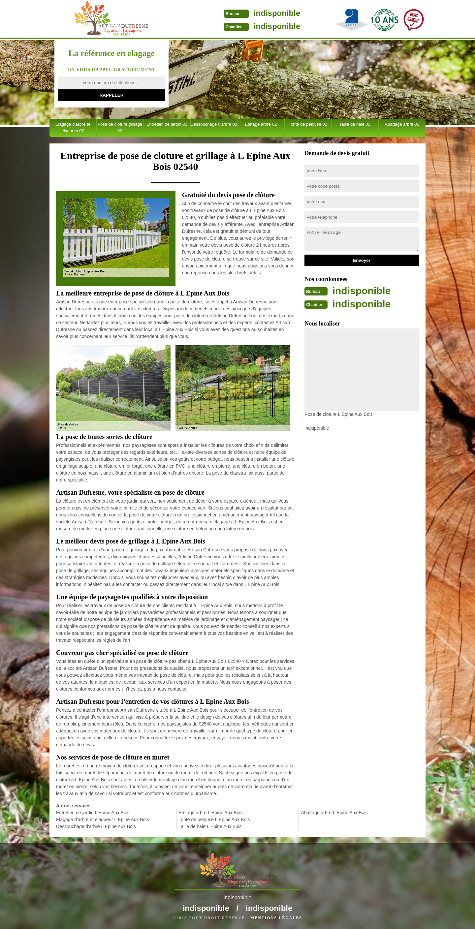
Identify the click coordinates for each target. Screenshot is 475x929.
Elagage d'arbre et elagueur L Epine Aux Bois (102, 819)
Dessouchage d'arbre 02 (214, 124)
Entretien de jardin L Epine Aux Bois (93, 812)
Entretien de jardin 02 (166, 124)
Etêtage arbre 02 (261, 124)
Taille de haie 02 (354, 124)
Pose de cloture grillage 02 (119, 127)
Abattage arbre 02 (402, 124)
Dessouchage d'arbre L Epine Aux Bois (96, 826)
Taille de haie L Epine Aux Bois (209, 826)
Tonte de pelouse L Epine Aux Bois (214, 819)
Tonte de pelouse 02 (308, 124)
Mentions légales (276, 917)
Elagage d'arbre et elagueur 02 (72, 127)
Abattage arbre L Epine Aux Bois (334, 812)
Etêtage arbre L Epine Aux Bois (210, 812)
